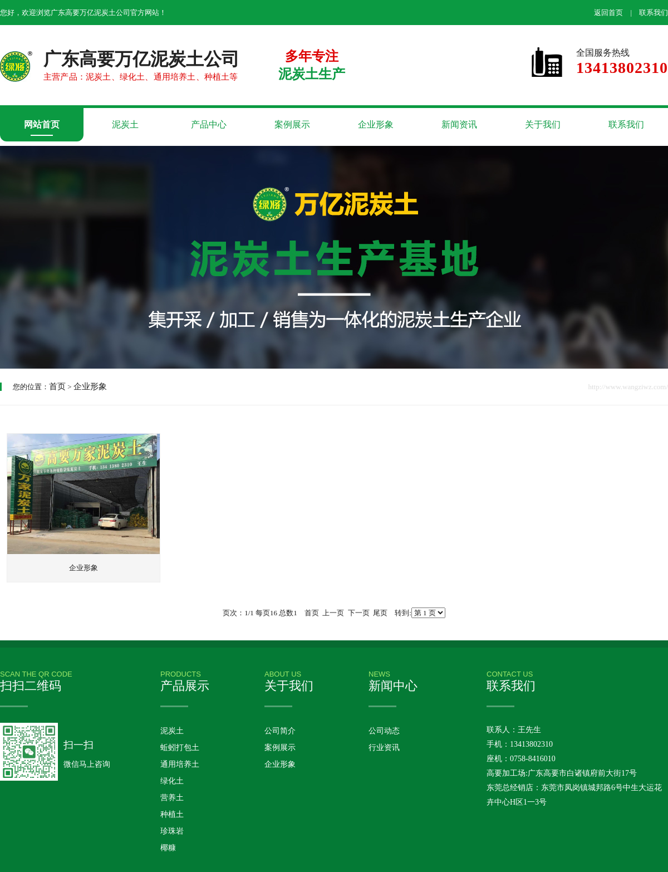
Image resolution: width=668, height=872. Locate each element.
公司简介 (280, 731)
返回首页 (608, 12)
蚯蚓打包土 (179, 747)
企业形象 (376, 124)
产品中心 (209, 124)
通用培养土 (179, 764)
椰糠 (168, 848)
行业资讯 (384, 747)
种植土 (172, 814)
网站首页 (42, 124)
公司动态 (384, 731)
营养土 (172, 797)
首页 (57, 386)
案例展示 (292, 124)
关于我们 (543, 124)
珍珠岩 (172, 831)
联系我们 (653, 12)
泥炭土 (125, 124)
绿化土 (172, 781)
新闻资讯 (459, 124)
